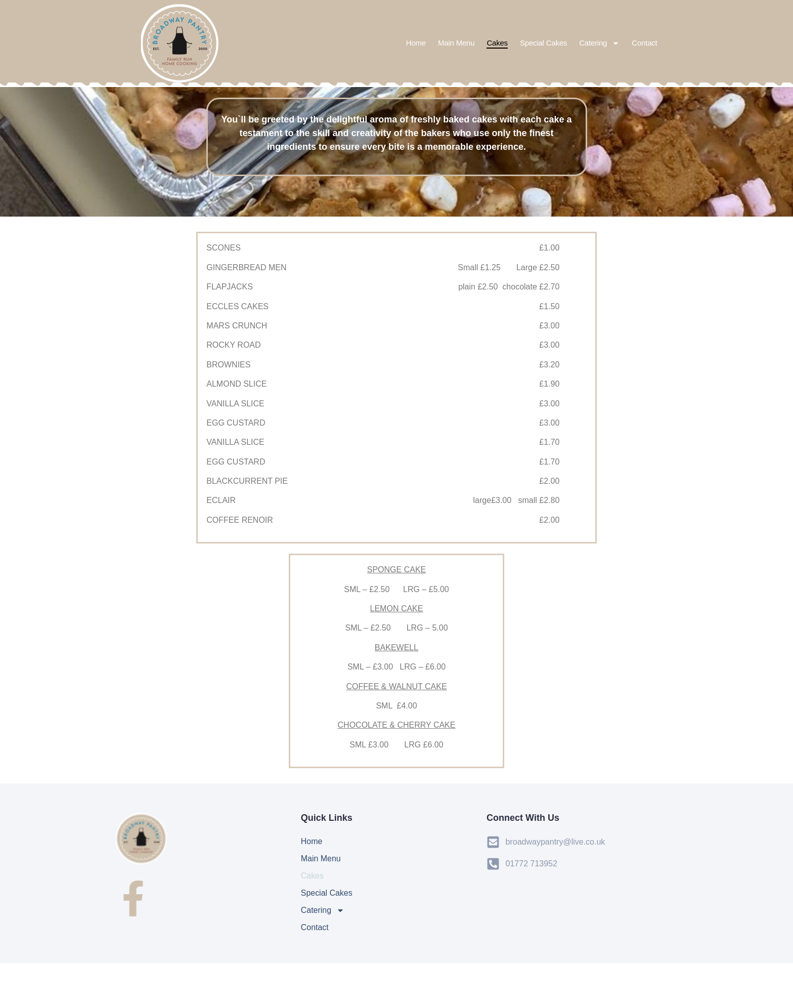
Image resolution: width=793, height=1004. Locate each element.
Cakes (497, 43)
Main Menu (456, 43)
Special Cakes (543, 43)
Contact (644, 43)
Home (416, 43)
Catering (599, 43)
